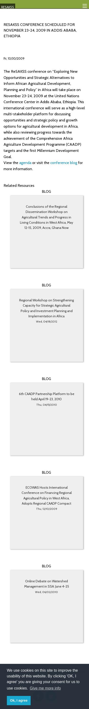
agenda (25, 162)
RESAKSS (7, 7)
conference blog (64, 162)
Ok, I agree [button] (19, 700)
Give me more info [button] (45, 688)
